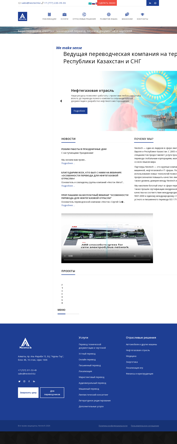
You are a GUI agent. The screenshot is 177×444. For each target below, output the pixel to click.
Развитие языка (108, 16)
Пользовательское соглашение (145, 438)
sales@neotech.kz (31, 2)
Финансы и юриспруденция (139, 386)
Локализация (85, 383)
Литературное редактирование (95, 413)
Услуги (64, 16)
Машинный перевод (89, 401)
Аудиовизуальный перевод (92, 395)
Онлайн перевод (87, 372)
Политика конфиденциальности (113, 438)
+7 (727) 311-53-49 (27, 382)
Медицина (131, 368)
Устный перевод (87, 366)
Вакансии (127, 16)
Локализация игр (134, 380)
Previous (61, 101)
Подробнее (79, 110)
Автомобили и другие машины (141, 357)
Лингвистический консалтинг (93, 407)
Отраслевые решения (84, 16)
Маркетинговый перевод (91, 389)
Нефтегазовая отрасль (138, 362)
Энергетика (132, 374)
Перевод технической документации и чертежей (92, 359)
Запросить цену (28, 405)
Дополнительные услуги (91, 419)
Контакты (142, 16)
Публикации (49, 16)
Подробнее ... (68, 163)
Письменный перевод (90, 378)
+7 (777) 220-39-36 (55, 2)
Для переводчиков (52, 405)
